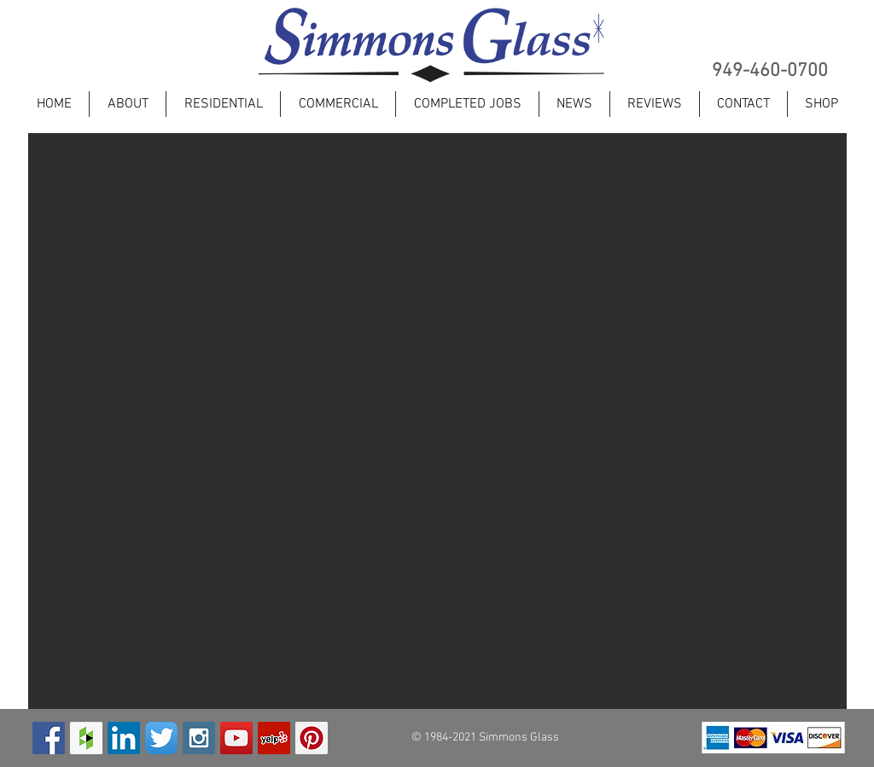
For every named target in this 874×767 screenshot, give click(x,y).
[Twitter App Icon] (161, 738)
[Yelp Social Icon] (274, 738)
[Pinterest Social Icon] (311, 738)
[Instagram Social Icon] (199, 738)
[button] (437, 421)
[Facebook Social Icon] (48, 738)
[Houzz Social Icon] (86, 738)
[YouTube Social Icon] (236, 738)
